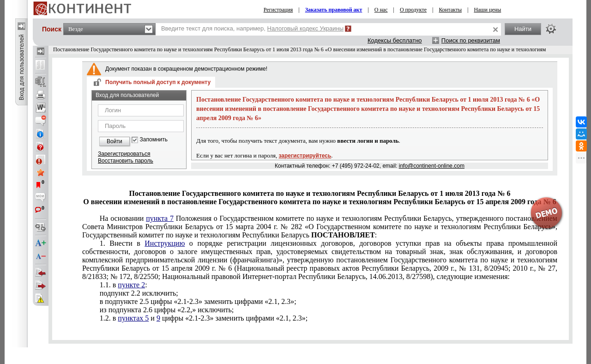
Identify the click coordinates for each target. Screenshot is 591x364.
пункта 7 (160, 218)
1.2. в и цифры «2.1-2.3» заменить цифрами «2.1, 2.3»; (204, 318)
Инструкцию (165, 243)
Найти (522, 28)
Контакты (450, 9)
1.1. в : (123, 285)
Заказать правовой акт (333, 9)
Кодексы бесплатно (395, 40)
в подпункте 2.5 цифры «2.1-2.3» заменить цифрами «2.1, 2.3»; (198, 301)
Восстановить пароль (125, 161)
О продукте (413, 9)
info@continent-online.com (431, 166)
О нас (381, 9)
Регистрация (278, 9)
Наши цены (487, 9)
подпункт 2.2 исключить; (139, 293)
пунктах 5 (133, 318)
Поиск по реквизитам (470, 40)
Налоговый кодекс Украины (305, 28)
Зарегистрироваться (124, 154)
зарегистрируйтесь (305, 155)
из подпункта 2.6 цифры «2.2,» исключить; (167, 310)
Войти (114, 141)
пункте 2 (131, 285)
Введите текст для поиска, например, (252, 28)
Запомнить (154, 140)
